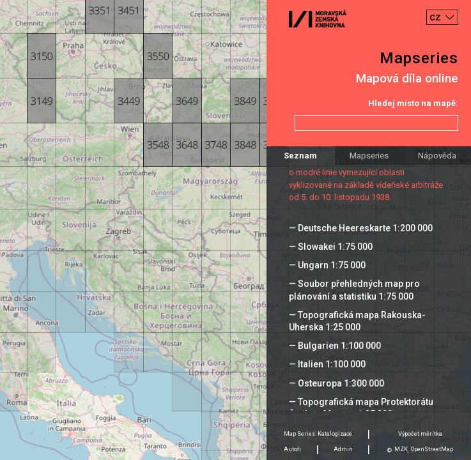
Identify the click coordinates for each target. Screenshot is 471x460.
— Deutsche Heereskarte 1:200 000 (361, 228)
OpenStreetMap (432, 449)
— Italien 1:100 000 (327, 364)
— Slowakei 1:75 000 (331, 246)
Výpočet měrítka (420, 434)
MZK (401, 449)
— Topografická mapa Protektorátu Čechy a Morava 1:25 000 (361, 408)
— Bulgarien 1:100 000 (335, 346)
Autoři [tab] (292, 449)
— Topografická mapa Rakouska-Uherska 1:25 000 (357, 321)
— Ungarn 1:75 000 (327, 265)
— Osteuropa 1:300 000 (336, 383)
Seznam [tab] (300, 155)
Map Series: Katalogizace (318, 434)
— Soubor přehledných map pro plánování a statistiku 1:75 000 (354, 290)
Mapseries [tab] (369, 155)
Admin (343, 449)
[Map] (235, 230)
